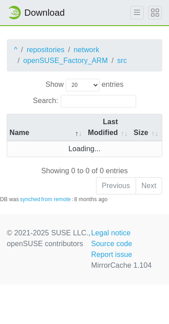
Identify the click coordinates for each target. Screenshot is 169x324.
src (122, 60)
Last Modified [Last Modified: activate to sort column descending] (103, 127)
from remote (56, 199)
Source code (111, 244)
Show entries (84, 85)
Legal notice (111, 233)
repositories (45, 50)
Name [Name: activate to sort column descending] (19, 132)
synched (30, 199)
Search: (84, 101)
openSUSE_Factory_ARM (65, 60)
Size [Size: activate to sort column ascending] (141, 132)
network (87, 50)
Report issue (111, 254)
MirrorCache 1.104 (121, 265)
